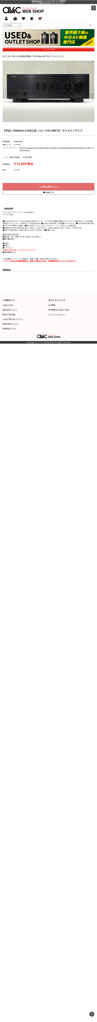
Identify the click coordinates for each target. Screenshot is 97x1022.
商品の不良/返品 (9, 314)
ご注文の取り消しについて (13, 319)
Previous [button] (4, 91)
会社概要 (51, 305)
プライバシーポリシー (57, 314)
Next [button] (90, 91)
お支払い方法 (8, 305)
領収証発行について (10, 323)
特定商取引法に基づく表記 (58, 309)
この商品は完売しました (49, 187)
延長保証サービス (9, 328)
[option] (49, 91)
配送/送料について (10, 309)
